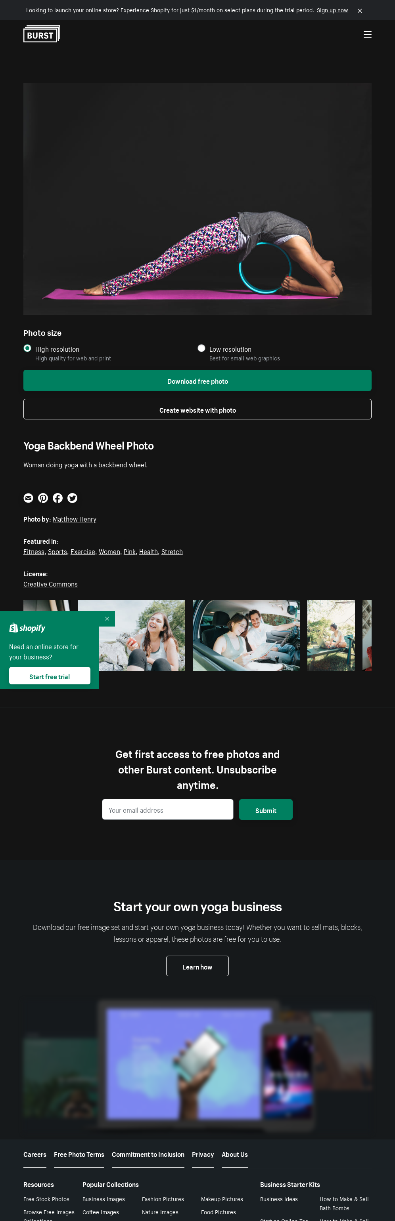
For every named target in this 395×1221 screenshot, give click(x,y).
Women (109, 550)
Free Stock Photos (46, 1065)
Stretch (172, 550)
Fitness (33, 550)
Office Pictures (101, 1091)
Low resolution (230, 348)
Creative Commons (50, 583)
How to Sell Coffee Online (343, 1114)
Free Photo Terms (79, 1020)
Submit (265, 809)
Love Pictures (218, 1117)
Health (148, 550)
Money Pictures (161, 1091)
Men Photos (157, 1117)
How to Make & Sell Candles (344, 1136)
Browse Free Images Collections (49, 1083)
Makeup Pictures (222, 1065)
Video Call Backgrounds (158, 1149)
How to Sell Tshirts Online (284, 1158)
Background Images (167, 1104)
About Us (235, 1020)
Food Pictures (218, 1078)
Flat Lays (93, 1104)
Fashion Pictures (163, 1065)
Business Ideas (279, 1065)
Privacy (203, 1020)
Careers (34, 1020)
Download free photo (197, 380)
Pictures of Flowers (107, 1131)
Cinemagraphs (219, 1104)
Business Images (103, 1065)
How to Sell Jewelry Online (285, 1136)
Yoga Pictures (159, 1131)
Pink (130, 550)
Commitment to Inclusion (148, 1020)
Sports (57, 550)
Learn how (197, 966)
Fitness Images (220, 1131)
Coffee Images (100, 1078)
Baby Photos (97, 1144)
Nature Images (160, 1078)
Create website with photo (197, 409)
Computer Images (223, 1091)
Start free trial (49, 676)
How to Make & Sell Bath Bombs (344, 1069)
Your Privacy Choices (237, 1200)
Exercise (83, 550)
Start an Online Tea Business (284, 1092)
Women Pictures (103, 1117)
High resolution (57, 348)
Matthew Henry (74, 518)
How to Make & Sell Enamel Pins (344, 1092)
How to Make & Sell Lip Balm (284, 1114)
